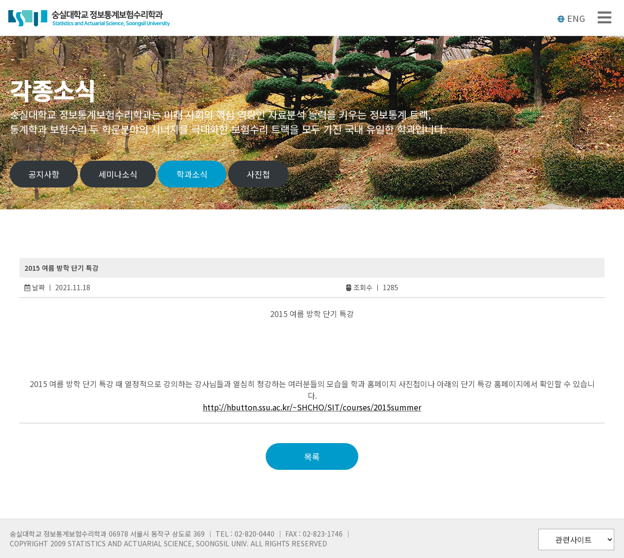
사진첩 (258, 174)
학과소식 (192, 174)
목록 (312, 456)
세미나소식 (117, 174)
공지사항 (43, 174)
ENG (571, 18)
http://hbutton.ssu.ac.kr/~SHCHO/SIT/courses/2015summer (312, 407)
